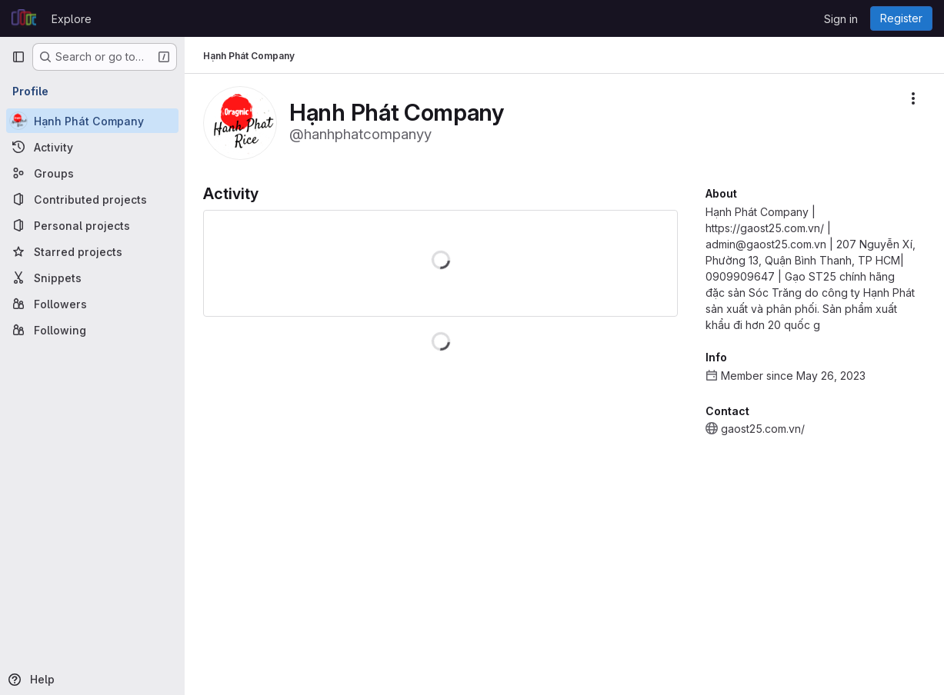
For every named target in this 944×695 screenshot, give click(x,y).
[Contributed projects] (92, 199)
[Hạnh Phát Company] (92, 120)
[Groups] (92, 173)
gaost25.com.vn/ (763, 428)
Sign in (841, 18)
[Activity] (92, 147)
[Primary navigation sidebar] (18, 57)
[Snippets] (92, 277)
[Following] (92, 330)
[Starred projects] (92, 251)
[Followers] (92, 303)
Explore (72, 18)
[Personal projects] (92, 225)
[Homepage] (23, 18)
